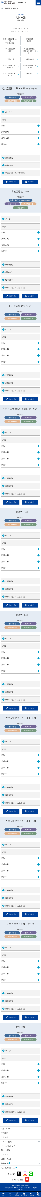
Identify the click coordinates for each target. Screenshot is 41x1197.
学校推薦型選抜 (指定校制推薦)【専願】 (29, 51)
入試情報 (7, 8)
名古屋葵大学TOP (9, 1167)
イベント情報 (6, 1141)
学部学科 (4, 1133)
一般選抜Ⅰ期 (9, 59)
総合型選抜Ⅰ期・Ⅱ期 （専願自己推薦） (10, 41)
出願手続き (11, 182)
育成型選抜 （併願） (29, 40)
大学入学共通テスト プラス (10, 74)
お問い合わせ (6, 1159)
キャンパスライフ (8, 1146)
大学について (6, 1128)
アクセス (4, 1154)
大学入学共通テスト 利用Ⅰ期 (10, 66)
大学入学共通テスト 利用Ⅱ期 (29, 66)
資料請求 (29, 182)
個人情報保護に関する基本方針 (20, 1185)
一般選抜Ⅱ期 (29, 59)
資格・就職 (5, 1150)
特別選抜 (29, 73)
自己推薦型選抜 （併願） (9, 50)
